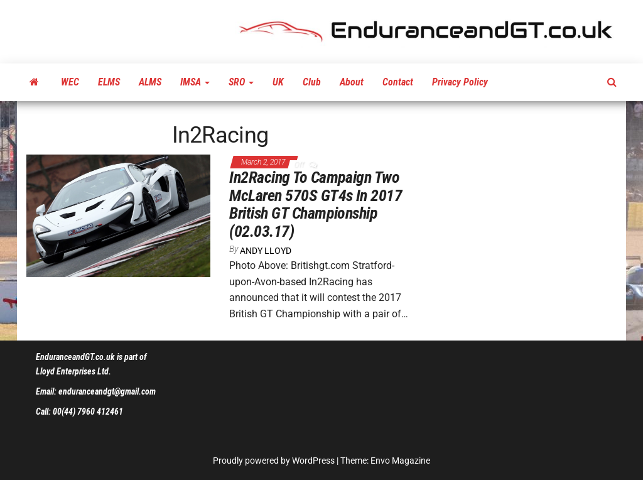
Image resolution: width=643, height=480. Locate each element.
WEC (70, 82)
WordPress (313, 460)
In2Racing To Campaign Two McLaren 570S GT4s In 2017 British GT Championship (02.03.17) (315, 204)
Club (312, 82)
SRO (241, 82)
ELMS (109, 82)
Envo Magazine (400, 460)
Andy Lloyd (265, 251)
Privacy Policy (460, 82)
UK (278, 82)
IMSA (195, 82)
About (352, 82)
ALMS (150, 82)
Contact (397, 82)
